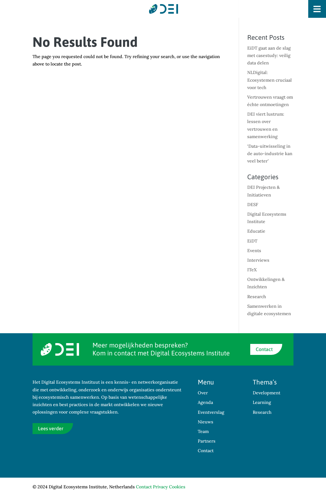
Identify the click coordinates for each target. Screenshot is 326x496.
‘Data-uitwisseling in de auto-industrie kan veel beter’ (269, 153)
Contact (264, 349)
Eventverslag (211, 412)
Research (256, 296)
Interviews (258, 260)
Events (254, 250)
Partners (207, 441)
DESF (252, 204)
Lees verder (50, 428)
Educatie (256, 231)
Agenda (205, 402)
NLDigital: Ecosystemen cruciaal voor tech (269, 80)
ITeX (252, 269)
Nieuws (205, 421)
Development (266, 392)
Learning (262, 402)
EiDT (252, 241)
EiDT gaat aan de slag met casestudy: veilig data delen (269, 55)
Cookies (177, 486)
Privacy (160, 486)
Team (203, 431)
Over (203, 392)
